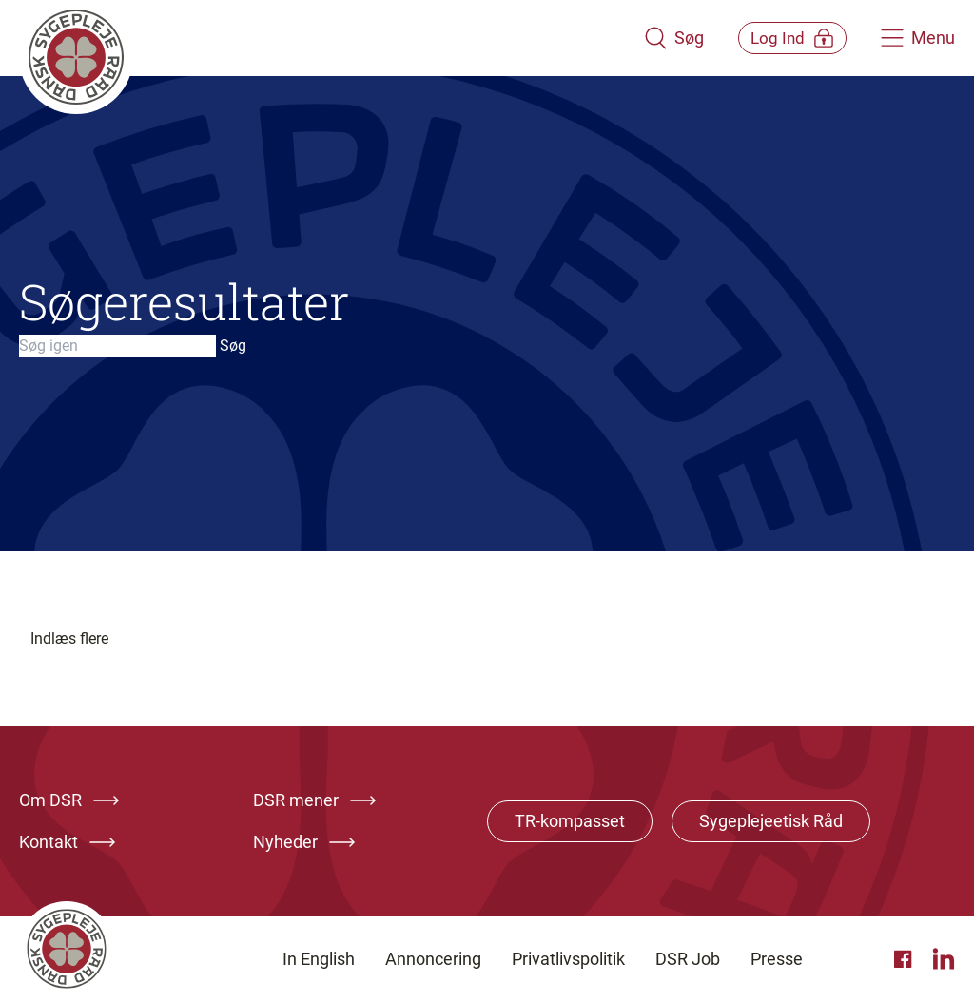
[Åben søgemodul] (648, 38)
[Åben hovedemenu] (918, 38)
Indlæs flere (69, 638)
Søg (233, 346)
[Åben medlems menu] (779, 37)
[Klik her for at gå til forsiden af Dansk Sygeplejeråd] (318, 38)
